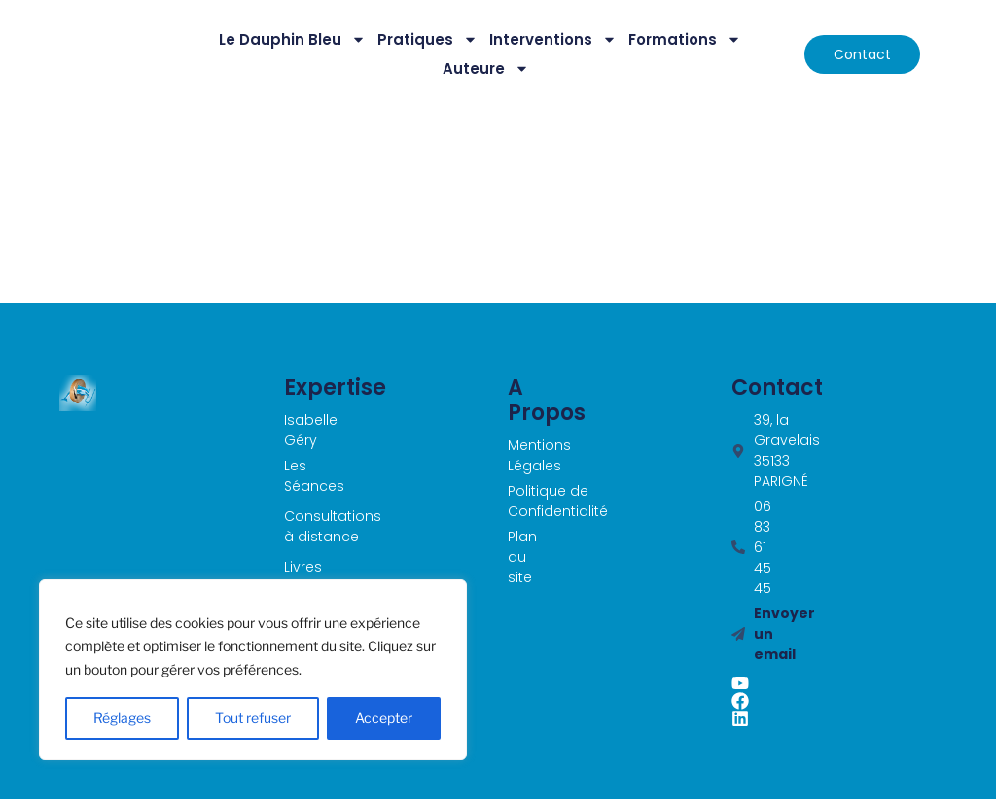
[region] (253, 669)
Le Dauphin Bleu (292, 39)
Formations (684, 39)
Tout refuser (253, 718)
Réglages (122, 718)
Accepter (383, 718)
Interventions (553, 39)
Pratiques (427, 39)
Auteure (486, 69)
